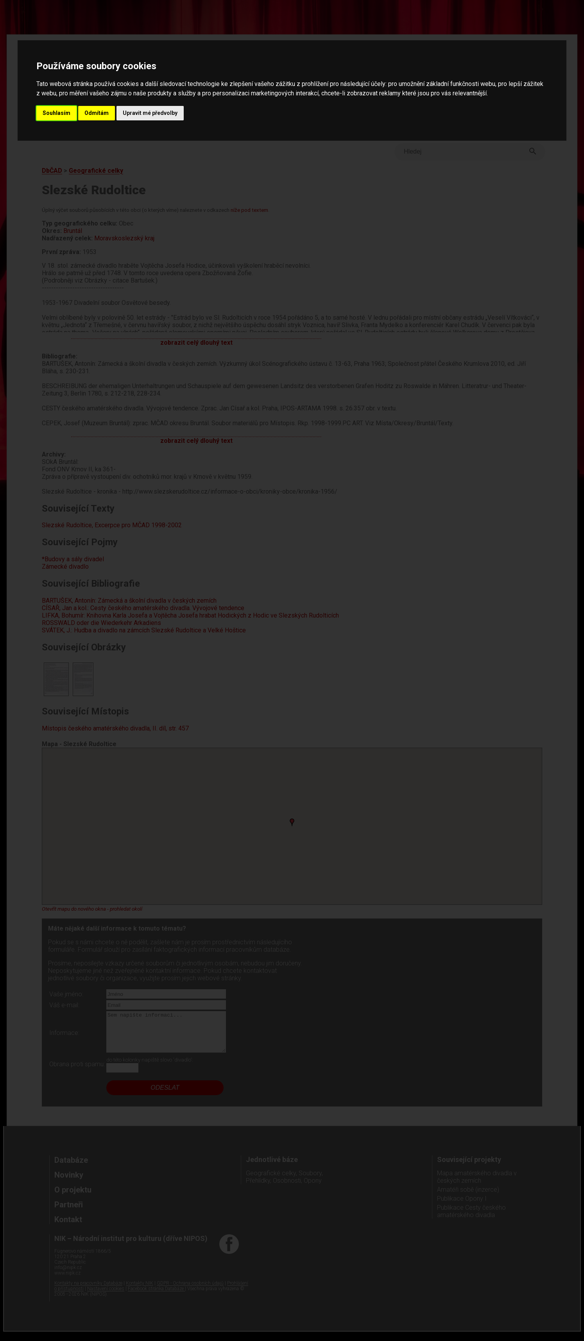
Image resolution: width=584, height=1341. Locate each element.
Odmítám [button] (96, 113)
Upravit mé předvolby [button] (150, 113)
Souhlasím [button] (56, 113)
